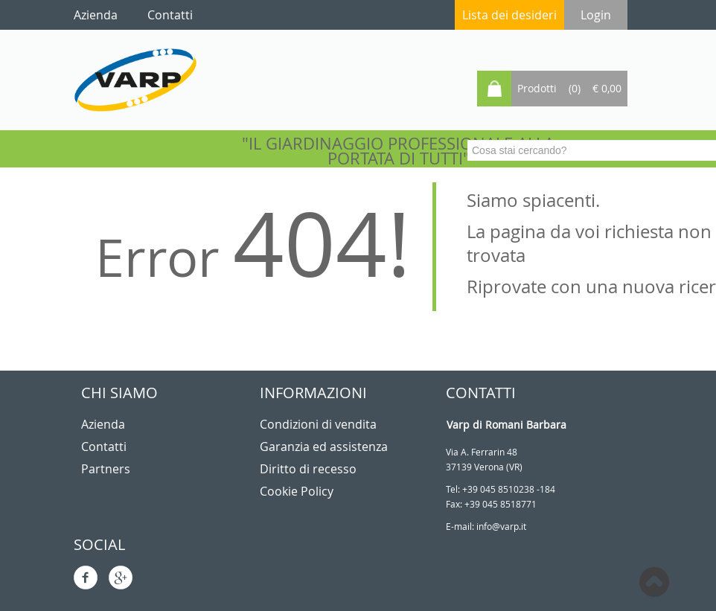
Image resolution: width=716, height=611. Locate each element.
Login (596, 14)
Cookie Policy (296, 491)
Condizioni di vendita (318, 424)
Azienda (103, 424)
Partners (105, 469)
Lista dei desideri (509, 14)
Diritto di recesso (308, 469)
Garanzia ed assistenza (324, 446)
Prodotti (537, 88)
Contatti (104, 446)
